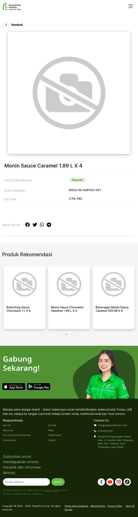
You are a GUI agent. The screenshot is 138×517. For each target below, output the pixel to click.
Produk (52, 425)
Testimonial (54, 435)
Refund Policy (98, 506)
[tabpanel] (24, 299)
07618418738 (105, 430)
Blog (50, 430)
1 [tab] (61, 334)
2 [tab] (66, 334)
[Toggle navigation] (130, 6)
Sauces (77, 180)
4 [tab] (77, 334)
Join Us (6, 425)
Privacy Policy (52, 490)
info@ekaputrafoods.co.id (112, 425)
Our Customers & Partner (17, 435)
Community (9, 440)
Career (52, 440)
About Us (8, 430)
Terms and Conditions (76, 506)
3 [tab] (71, 334)
